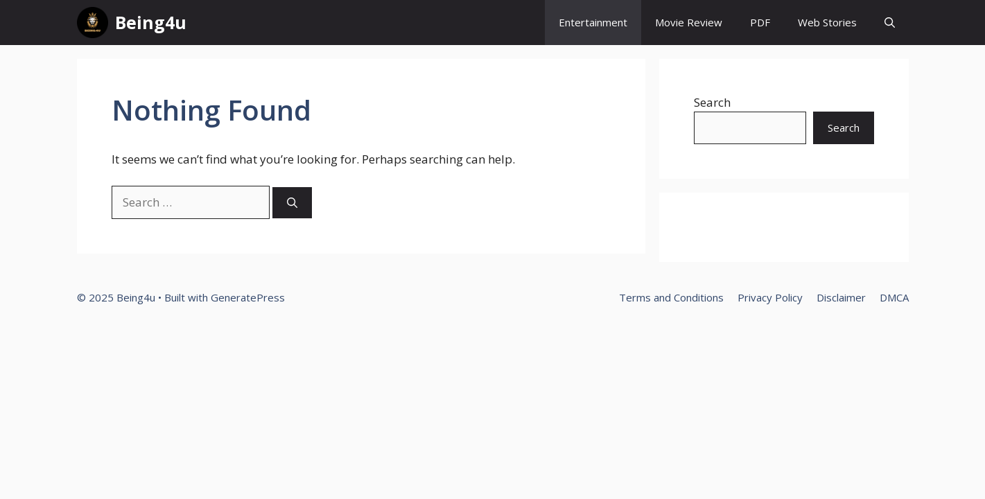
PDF (760, 22)
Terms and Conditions (671, 297)
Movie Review (688, 22)
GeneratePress (248, 297)
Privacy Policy (770, 297)
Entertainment (593, 22)
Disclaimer (841, 297)
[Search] (292, 202)
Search (712, 102)
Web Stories (827, 22)
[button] (890, 22)
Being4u (150, 22)
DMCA (894, 297)
